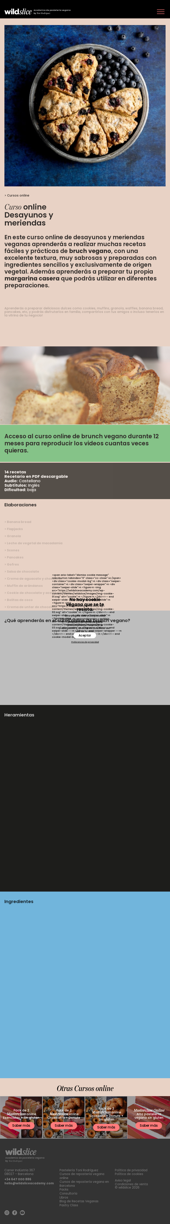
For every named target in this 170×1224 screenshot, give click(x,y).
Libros (64, 1196)
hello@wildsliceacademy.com (29, 1183)
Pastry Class (69, 1204)
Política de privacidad (131, 1170)
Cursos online (18, 207)
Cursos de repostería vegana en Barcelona (84, 1183)
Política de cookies (129, 1174)
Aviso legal (123, 1180)
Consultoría (68, 1192)
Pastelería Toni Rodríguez (79, 1170)
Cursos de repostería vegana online (82, 1176)
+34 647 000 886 (17, 1179)
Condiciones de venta (132, 1184)
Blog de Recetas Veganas (79, 1200)
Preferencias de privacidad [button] (85, 642)
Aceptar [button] (85, 635)
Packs (64, 1189)
